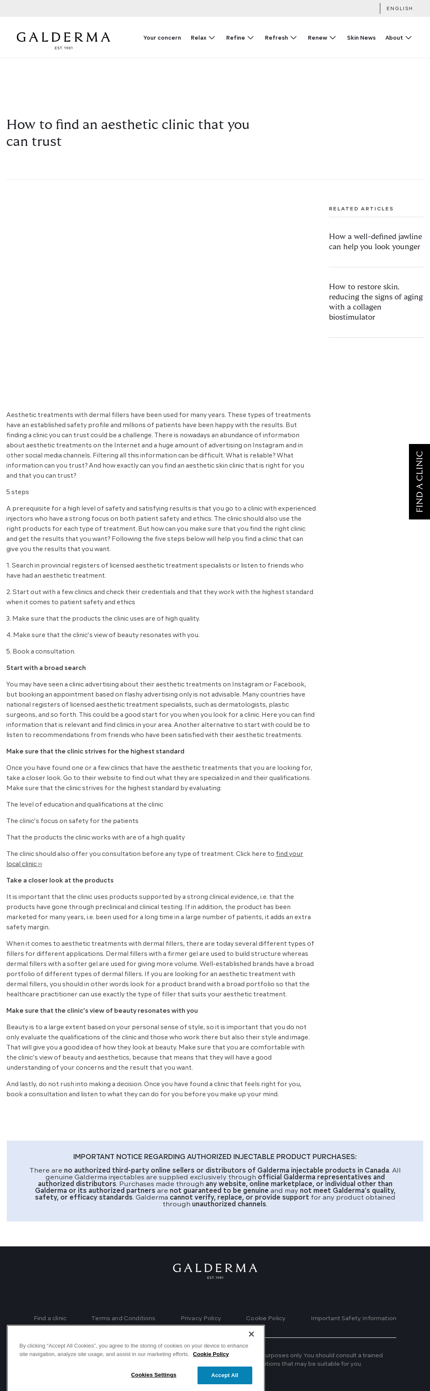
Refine (235, 38)
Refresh (276, 38)
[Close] (251, 1355)
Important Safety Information (353, 1318)
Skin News (361, 38)
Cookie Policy (266, 1318)
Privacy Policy (201, 1318)
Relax (198, 38)
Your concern (162, 38)
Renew (317, 38)
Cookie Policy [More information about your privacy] (211, 1375)
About (394, 38)
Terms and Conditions (123, 1318)
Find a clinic (50, 1318)
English (400, 9)
